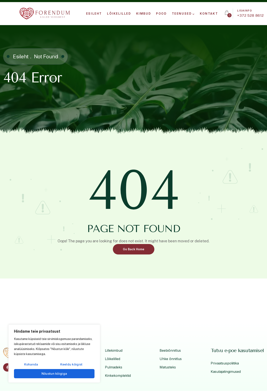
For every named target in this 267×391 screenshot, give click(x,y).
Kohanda (31, 364)
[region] (54, 354)
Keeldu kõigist (71, 364)
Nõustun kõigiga (54, 374)
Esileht (21, 56)
